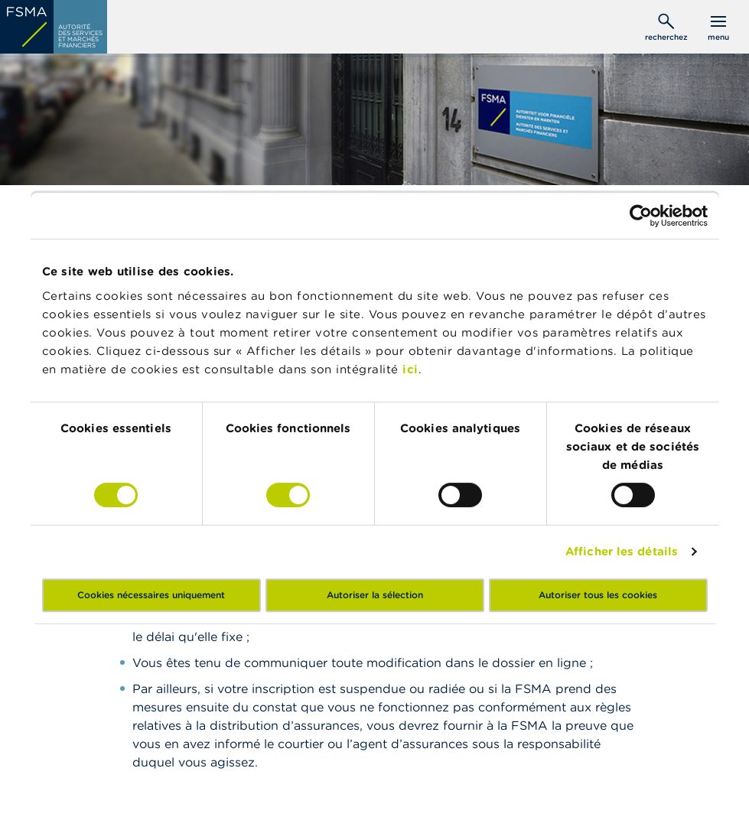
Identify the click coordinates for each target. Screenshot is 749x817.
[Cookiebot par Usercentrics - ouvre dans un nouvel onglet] (641, 215)
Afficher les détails (621, 551)
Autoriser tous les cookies (598, 595)
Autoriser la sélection (375, 595)
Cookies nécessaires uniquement (151, 595)
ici (410, 369)
